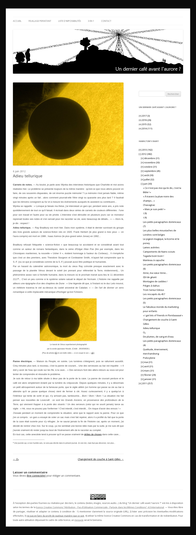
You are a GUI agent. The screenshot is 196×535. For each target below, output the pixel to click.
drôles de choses (93, 434)
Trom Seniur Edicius (153, 289)
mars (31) (147, 370)
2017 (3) (144, 115)
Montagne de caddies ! (155, 281)
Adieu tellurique (151, 328)
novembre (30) (150, 162)
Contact (106, 20)
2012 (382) (145, 154)
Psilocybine (149, 357)
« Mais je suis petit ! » (154, 209)
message (78, 520)
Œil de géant (149, 277)
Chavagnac (149, 205)
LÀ (92, 353)
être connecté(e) (36, 475)
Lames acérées (151, 247)
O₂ (16, 459)
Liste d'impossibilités (69, 20)
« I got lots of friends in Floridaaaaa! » (163, 315)
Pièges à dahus (151, 285)
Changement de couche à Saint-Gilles (101, 459)
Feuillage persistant (40, 20)
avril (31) (147, 366)
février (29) (148, 374)
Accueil (17, 20)
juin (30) (146, 183)
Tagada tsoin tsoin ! (153, 256)
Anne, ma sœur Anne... (155, 272)
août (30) (147, 175)
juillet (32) (147, 179)
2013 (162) (145, 149)
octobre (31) (149, 166)
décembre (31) (150, 158)
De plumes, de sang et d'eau (158, 336)
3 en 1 (91, 20)
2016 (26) (145, 120)
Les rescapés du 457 (154, 294)
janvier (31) (148, 379)
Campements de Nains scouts (159, 251)
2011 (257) (145, 383)
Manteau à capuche (153, 260)
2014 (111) (145, 128)
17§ (145, 213)
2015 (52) (145, 124)
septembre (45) (150, 171)
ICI (56, 353)
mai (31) (146, 362)
